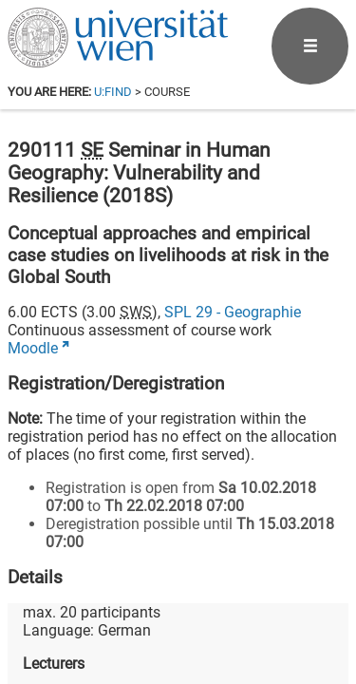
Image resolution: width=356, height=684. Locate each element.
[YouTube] (257, 604)
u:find (113, 92)
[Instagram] (317, 604)
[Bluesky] (196, 604)
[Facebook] (135, 604)
